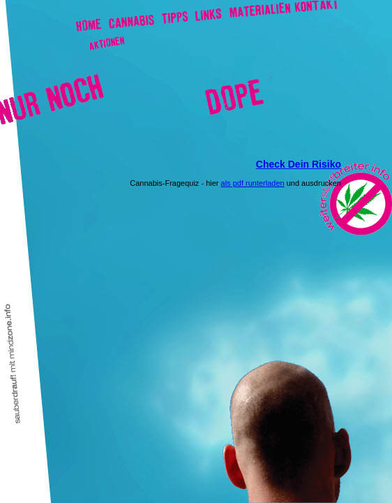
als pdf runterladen (253, 183)
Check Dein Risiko (298, 164)
